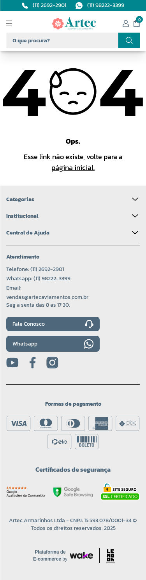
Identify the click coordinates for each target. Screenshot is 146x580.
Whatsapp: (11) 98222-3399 (38, 278)
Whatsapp (52, 344)
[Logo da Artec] (74, 23)
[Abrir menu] (15, 23)
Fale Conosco (52, 324)
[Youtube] (12, 363)
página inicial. (73, 167)
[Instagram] (52, 362)
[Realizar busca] (129, 40)
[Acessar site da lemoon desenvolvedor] (107, 555)
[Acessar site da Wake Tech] (50, 556)
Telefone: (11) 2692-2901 (35, 269)
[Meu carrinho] (137, 23)
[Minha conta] (126, 23)
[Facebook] (32, 362)
